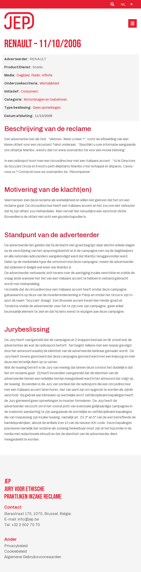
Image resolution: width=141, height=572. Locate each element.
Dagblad (23, 75)
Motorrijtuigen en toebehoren (45, 99)
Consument (29, 91)
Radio (35, 75)
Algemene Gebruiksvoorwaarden (32, 557)
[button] (132, 23)
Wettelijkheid (49, 83)
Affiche (47, 75)
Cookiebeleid (15, 551)
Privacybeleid (16, 546)
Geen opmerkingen (47, 107)
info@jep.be (28, 519)
